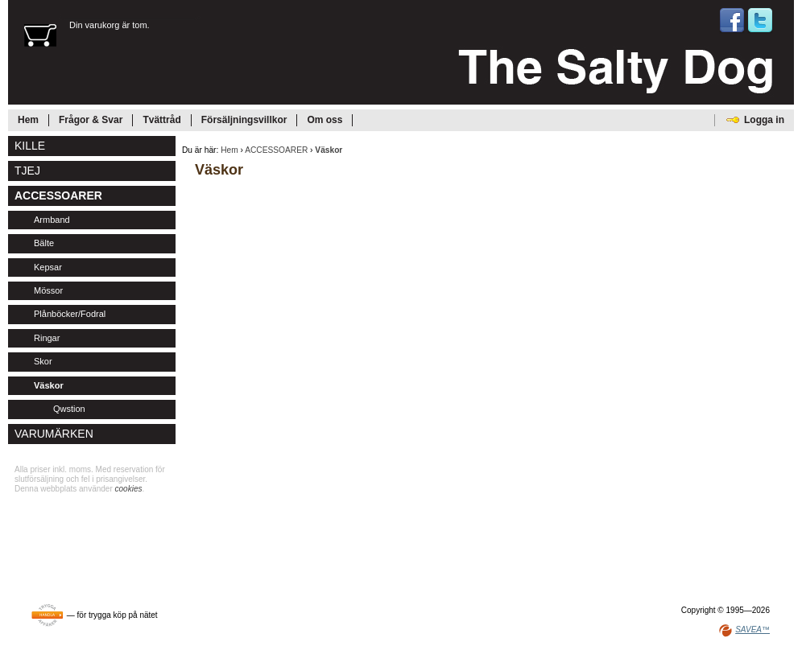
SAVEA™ (752, 629)
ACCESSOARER (276, 150)
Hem (229, 150)
